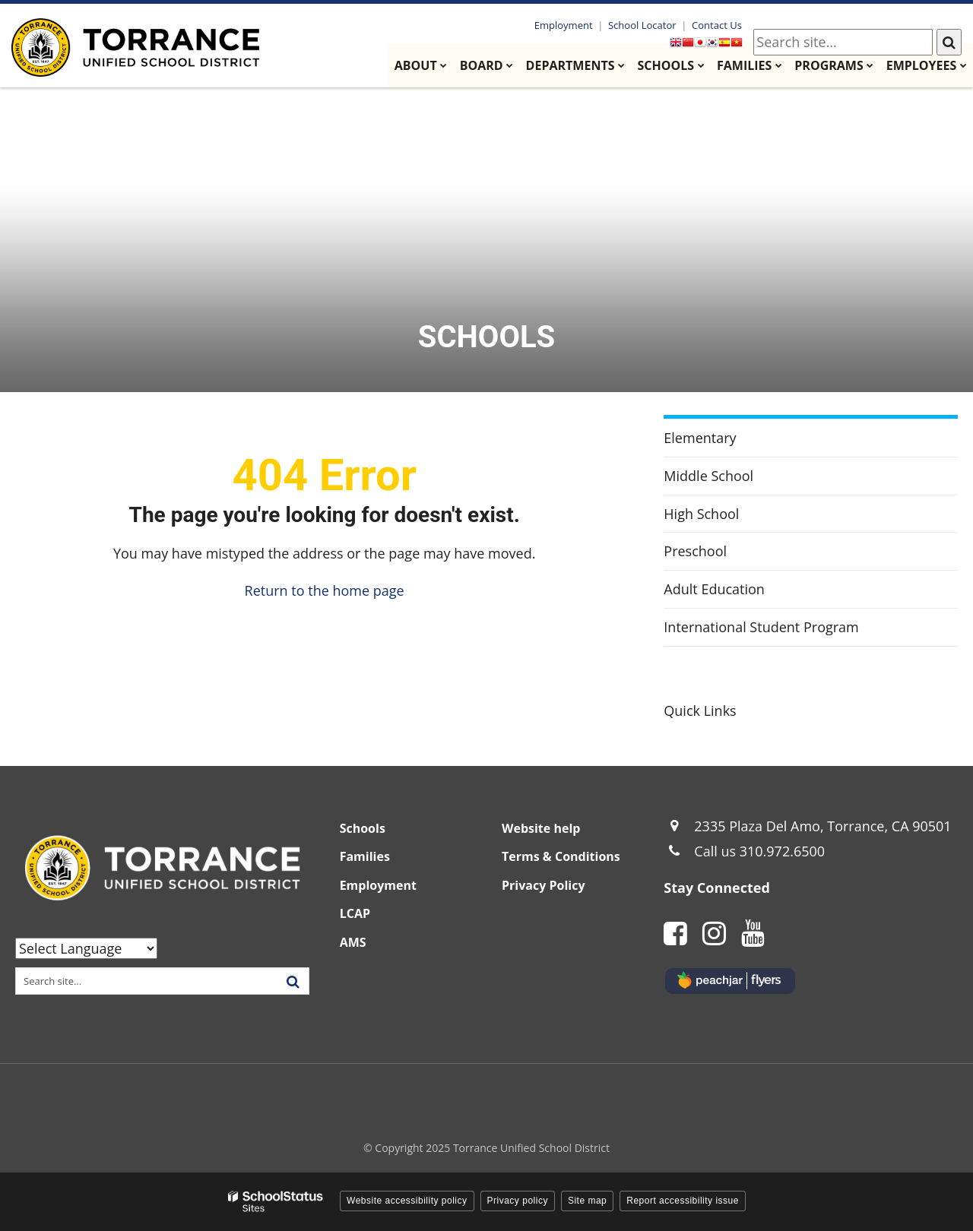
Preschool (721, 555)
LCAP (355, 913)
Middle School (708, 476)
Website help (541, 828)
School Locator (643, 25)
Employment (566, 25)
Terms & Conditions (561, 856)
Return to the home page (324, 590)
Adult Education (740, 593)
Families (365, 856)
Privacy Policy (543, 885)
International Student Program (761, 627)
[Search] (949, 42)
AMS (353, 942)
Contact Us (718, 25)
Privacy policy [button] (517, 1200)
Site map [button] (587, 1200)
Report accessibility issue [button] (682, 1200)
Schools (362, 828)
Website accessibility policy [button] (407, 1200)
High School (701, 514)
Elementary (700, 438)
